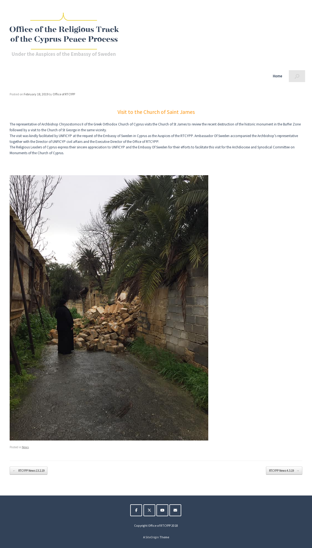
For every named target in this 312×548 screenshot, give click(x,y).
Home (277, 76)
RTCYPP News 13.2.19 (28, 470)
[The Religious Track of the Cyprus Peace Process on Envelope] (175, 510)
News (25, 447)
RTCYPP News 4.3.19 (284, 470)
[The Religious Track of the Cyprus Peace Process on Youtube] (162, 510)
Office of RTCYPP (64, 94)
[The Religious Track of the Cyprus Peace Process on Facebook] (136, 510)
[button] (297, 76)
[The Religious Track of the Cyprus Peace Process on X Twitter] (149, 510)
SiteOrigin (152, 537)
